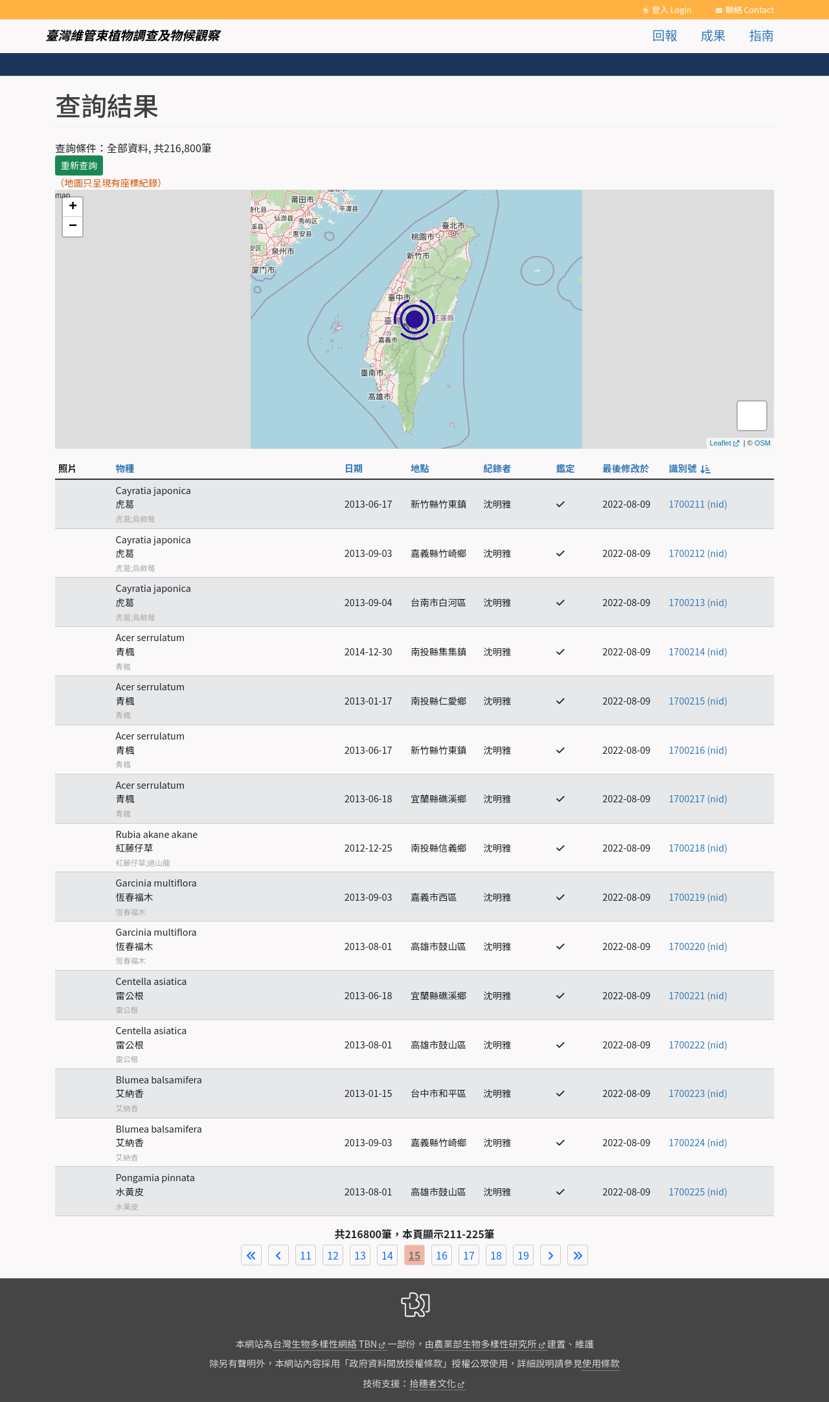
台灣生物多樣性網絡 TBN (325, 1343)
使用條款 (601, 1363)
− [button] (73, 226)
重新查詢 (79, 165)
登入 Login (672, 9)
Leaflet (720, 443)
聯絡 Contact (749, 9)
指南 (761, 35)
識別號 (689, 468)
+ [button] (73, 207)
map (413, 319)
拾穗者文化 (432, 1383)
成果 (713, 35)
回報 (664, 35)
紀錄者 (497, 468)
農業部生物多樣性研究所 (485, 1343)
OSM (763, 443)
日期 (354, 468)
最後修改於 (625, 468)
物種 (125, 468)
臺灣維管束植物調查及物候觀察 (132, 35)
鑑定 (565, 468)
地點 (420, 468)
